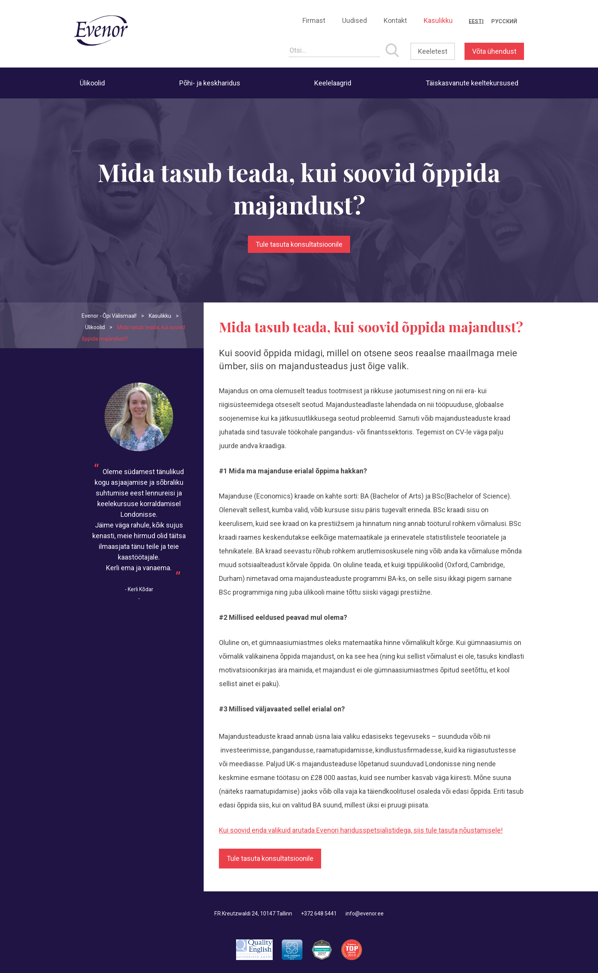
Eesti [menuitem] (476, 21)
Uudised (354, 20)
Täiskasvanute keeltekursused (472, 83)
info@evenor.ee (365, 913)
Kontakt (395, 20)
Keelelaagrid (332, 83)
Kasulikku (438, 20)
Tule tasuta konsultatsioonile (299, 244)
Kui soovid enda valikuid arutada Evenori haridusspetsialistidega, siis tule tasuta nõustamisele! (361, 830)
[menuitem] (476, 21)
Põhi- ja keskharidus (209, 83)
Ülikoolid (92, 83)
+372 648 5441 (319, 913)
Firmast (313, 20)
